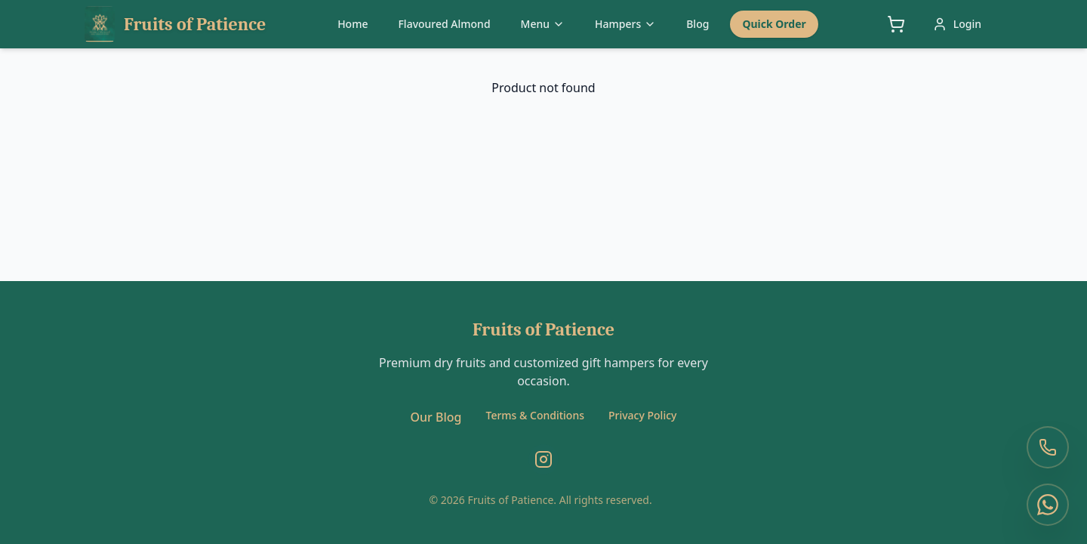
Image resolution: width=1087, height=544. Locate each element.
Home (352, 24)
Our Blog (436, 417)
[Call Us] (1048, 447)
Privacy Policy (642, 415)
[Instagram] (543, 459)
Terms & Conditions (535, 415)
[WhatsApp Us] (1048, 505)
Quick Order (773, 24)
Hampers (625, 24)
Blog (697, 24)
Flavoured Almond (444, 24)
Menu (543, 24)
